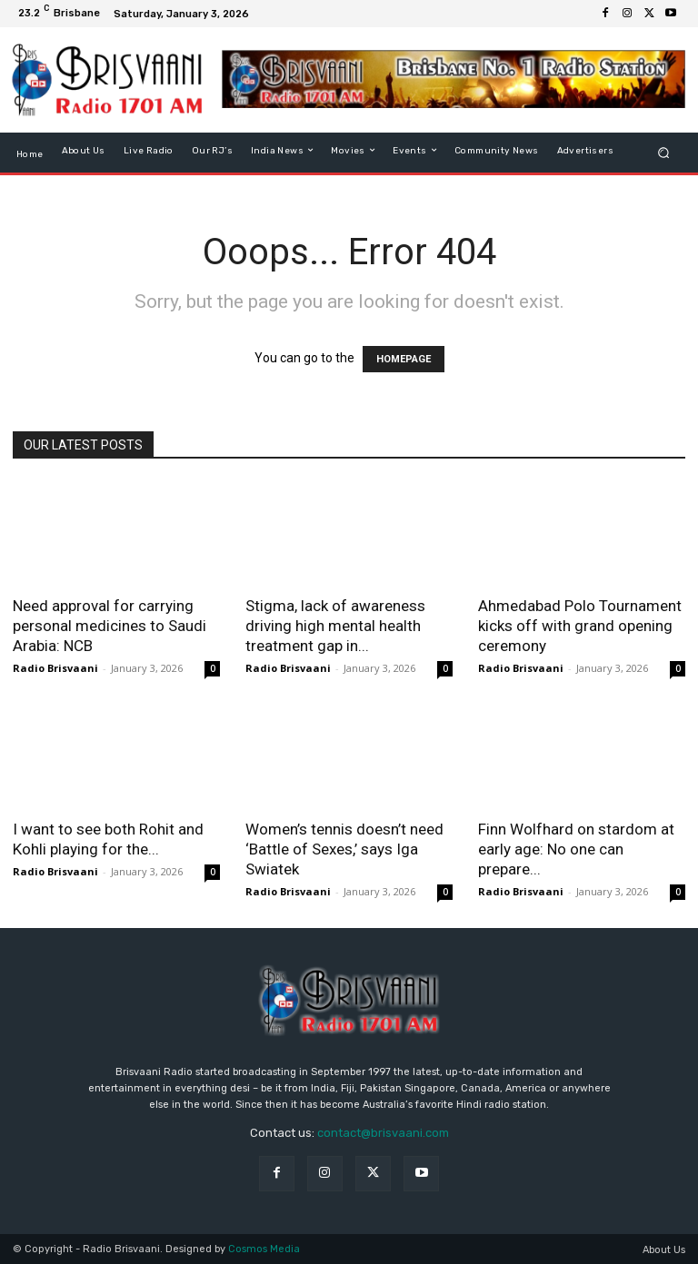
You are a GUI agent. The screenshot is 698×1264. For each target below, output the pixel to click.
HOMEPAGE (403, 359)
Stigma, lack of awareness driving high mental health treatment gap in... (335, 626)
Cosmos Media (264, 1249)
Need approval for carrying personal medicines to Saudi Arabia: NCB (109, 626)
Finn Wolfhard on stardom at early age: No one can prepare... (576, 849)
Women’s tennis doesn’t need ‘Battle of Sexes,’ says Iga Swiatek (344, 849)
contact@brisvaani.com (383, 1133)
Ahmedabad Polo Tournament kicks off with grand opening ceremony (580, 626)
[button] (664, 152)
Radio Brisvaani (55, 668)
